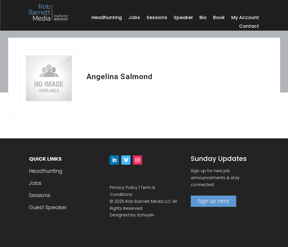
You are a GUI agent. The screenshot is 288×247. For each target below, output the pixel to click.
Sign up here (213, 201)
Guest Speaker (48, 207)
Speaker (183, 18)
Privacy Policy (123, 187)
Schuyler (145, 215)
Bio (203, 18)
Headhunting (106, 18)
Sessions (156, 18)
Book (219, 18)
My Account (245, 18)
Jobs (134, 18)
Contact (249, 26)
